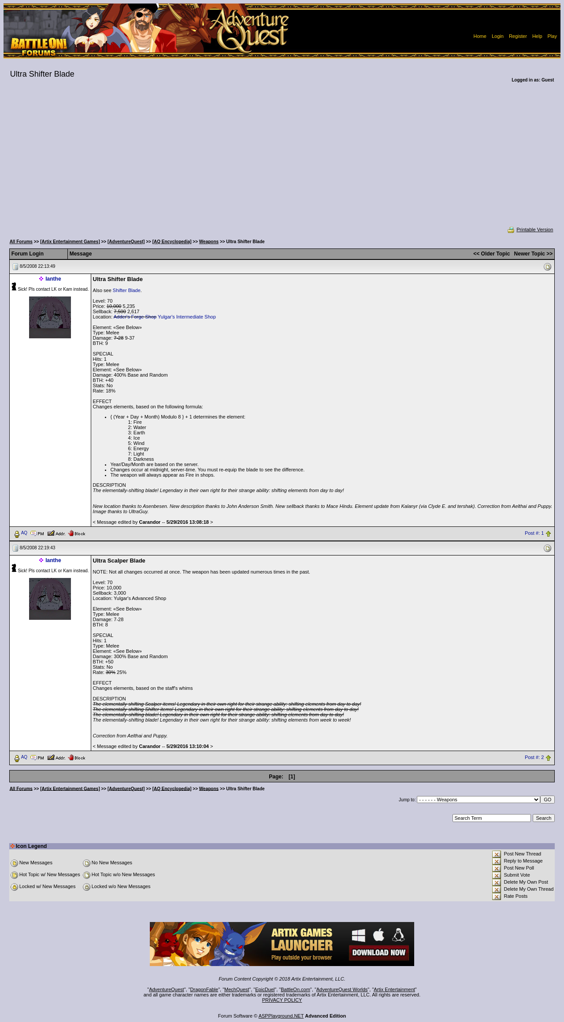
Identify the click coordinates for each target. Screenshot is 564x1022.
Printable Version (530, 229)
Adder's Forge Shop (135, 316)
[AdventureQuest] (126, 241)
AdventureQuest (166, 989)
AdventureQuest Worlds (342, 989)
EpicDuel (265, 989)
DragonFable (204, 989)
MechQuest (236, 989)
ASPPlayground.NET (281, 1015)
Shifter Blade (127, 290)
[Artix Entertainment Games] (70, 241)
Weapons (209, 241)
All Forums (21, 241)
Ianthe (53, 279)
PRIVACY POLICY (282, 1000)
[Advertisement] (282, 160)
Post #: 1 (534, 533)
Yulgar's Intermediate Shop (187, 316)
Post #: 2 (534, 757)
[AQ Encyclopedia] (172, 241)
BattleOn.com (295, 989)
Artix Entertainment (394, 989)
